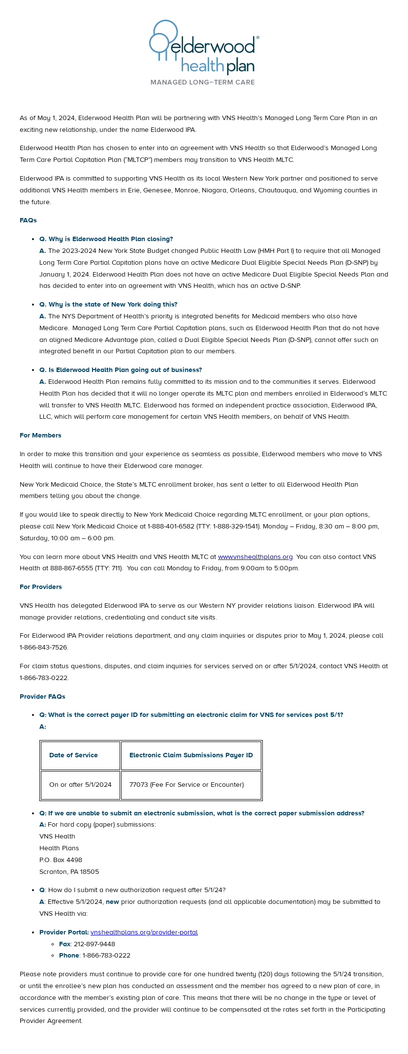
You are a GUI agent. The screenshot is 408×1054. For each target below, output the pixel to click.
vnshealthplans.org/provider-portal (144, 932)
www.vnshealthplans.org (255, 557)
